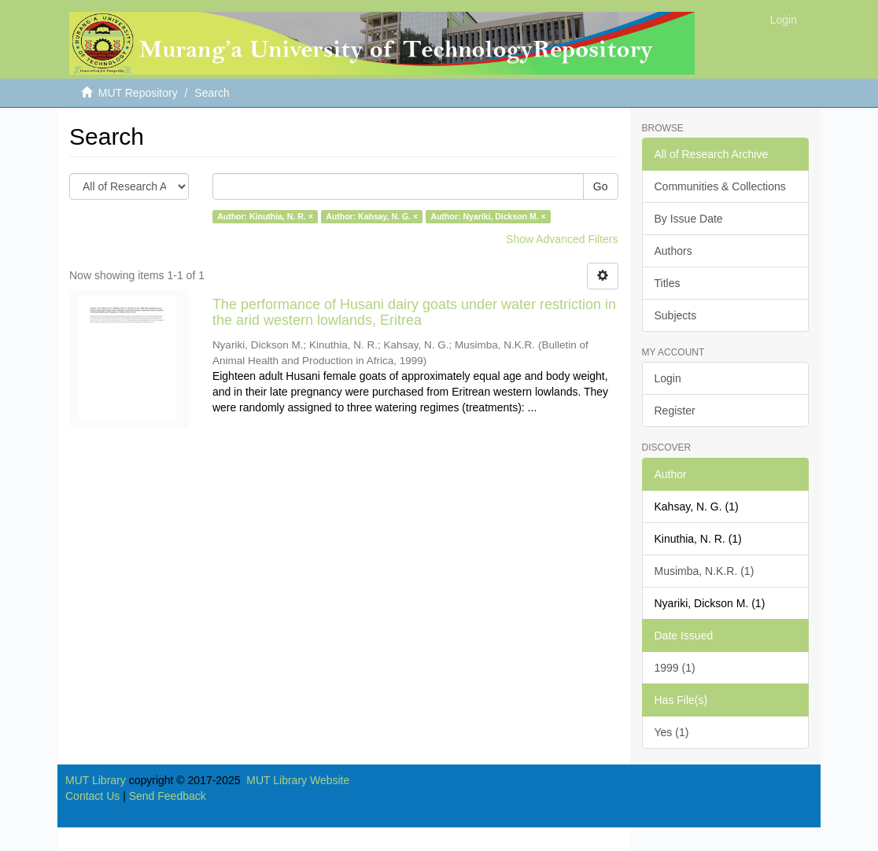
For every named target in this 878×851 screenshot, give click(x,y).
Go (600, 186)
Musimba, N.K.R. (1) (704, 571)
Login (668, 378)
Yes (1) (672, 732)
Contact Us (92, 796)
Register (675, 410)
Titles (668, 283)
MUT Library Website (297, 780)
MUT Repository (138, 93)
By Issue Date (689, 218)
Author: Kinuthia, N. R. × (265, 216)
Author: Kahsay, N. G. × (372, 216)
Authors (673, 251)
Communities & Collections (720, 186)
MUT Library (95, 780)
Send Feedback (167, 796)
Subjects (676, 315)
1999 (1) (675, 667)
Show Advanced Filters (562, 239)
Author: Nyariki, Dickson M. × (488, 216)
